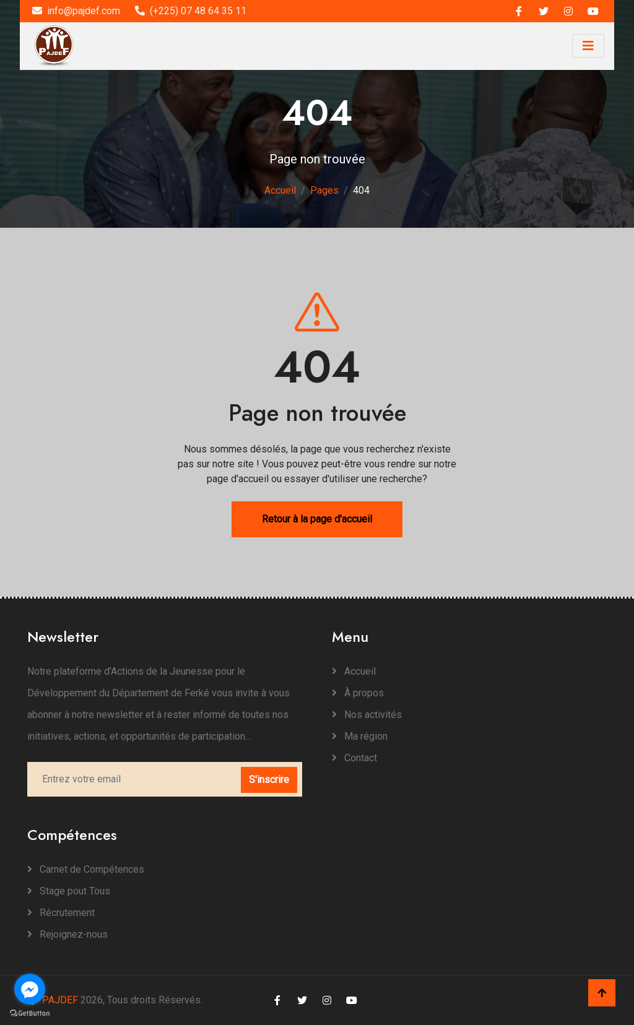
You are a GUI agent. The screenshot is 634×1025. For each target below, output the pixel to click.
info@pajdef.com (76, 11)
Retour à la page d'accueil (317, 519)
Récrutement (61, 913)
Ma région (360, 736)
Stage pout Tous (68, 891)
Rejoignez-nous (67, 934)
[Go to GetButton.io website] (30, 1012)
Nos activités (367, 714)
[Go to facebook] (29, 989)
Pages (324, 190)
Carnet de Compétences (85, 869)
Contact (354, 758)
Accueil (280, 190)
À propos (358, 693)
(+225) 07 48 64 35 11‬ (190, 11)
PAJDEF (52, 1000)
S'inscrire (269, 779)
